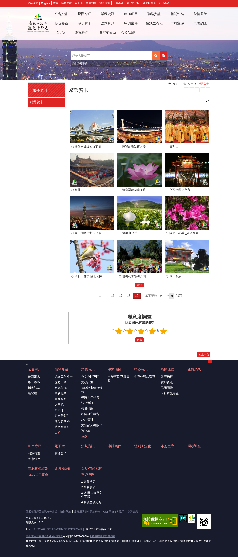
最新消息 (34, 376)
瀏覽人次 (31, 522)
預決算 (85, 430)
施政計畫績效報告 (91, 389)
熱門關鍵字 (79, 63)
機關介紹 (61, 369)
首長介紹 (61, 399)
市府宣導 (177, 23)
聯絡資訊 (141, 369)
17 (121, 295)
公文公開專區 (90, 376)
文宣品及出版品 (91, 425)
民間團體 (167, 387)
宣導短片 (34, 459)
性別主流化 (154, 23)
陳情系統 (66, 3)
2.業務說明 (88, 487)
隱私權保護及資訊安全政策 (85, 32)
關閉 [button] (206, 101)
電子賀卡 (40, 90)
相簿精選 (34, 453)
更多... (59, 432)
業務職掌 (61, 393)
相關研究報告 (90, 414)
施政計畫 (87, 382)
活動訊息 (34, 387)
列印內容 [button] (202, 89)
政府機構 (167, 376)
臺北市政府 (133, 3)
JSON (197, 89)
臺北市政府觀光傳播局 (38, 23)
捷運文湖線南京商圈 (88, 146)
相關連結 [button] (177, 14)
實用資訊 (167, 382)
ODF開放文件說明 (113, 511)
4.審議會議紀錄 (91, 502)
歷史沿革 (61, 382)
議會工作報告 (64, 376)
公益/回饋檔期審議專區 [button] (131, 32)
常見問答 (91, 3)
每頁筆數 (151, 295)
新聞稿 (32, 393)
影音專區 (34, 382)
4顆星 (152, 331)
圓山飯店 (175, 276)
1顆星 (118, 331)
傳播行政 (87, 408)
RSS (186, 89)
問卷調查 (200, 23)
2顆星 (130, 331)
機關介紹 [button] (84, 14)
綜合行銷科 (62, 415)
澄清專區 (164, 3)
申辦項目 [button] (131, 14)
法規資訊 (107, 23)
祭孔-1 (173, 146)
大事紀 (59, 404)
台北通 (79, 3)
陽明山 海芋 (130, 233)
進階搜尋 (163, 55)
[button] (171, 296)
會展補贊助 (107, 32)
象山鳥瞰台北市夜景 (88, 233)
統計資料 (87, 419)
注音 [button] (208, 89)
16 (113, 295)
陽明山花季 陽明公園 (88, 276)
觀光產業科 (62, 426)
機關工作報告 (90, 397)
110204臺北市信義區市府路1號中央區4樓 (58, 529)
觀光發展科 (62, 421)
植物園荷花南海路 (134, 189)
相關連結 (167, 369)
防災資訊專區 (170, 393)
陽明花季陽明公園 (134, 276)
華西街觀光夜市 (179, 189)
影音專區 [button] (61, 23)
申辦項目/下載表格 (118, 378)
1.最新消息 (88, 481)
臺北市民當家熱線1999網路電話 (44, 536)
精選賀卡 (36, 102)
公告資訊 (34, 369)
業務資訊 (88, 369)
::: (27, 81)
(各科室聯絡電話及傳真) (102, 536)
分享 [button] (203, 3)
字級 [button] (209, 3)
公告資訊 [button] (61, 14)
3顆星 (141, 331)
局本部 (59, 410)
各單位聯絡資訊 (144, 376)
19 (136, 295)
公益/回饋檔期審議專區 (91, 471)
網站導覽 (33, 3)
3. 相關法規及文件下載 (91, 494)
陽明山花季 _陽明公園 (184, 233)
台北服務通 (149, 3)
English (45, 3)
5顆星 (163, 331)
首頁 (55, 3)
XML (191, 89)
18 (128, 295)
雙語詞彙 (104, 3)
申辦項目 (114, 369)
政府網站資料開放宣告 (87, 511)
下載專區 (118, 3)
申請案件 (131, 23)
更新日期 (31, 517)
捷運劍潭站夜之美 (134, 146)
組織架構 (61, 387)
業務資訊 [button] (107, 14)
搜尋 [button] (156, 55)
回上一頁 (204, 354)
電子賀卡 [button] (84, 23)
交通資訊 (133, 511)
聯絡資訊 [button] (154, 14)
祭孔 (78, 189)
